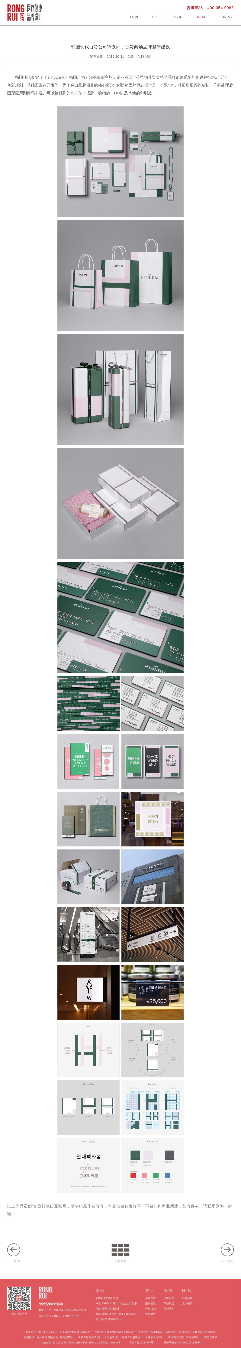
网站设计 (130, 1337)
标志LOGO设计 (48, 1337)
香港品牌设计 (194, 1342)
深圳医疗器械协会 (47, 1342)
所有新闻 (120, 1258)
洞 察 (168, 1296)
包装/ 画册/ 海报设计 (107, 1314)
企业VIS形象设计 (69, 1337)
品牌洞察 (169, 1303)
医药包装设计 (112, 1342)
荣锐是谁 (150, 1303)
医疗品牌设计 (68, 1342)
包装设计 (99, 1337)
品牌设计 (184, 1337)
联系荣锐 (187, 1303)
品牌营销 (210, 1337)
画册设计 (86, 1337)
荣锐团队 (150, 1309)
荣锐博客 (169, 1314)
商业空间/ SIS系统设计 (108, 1324)
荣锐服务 (150, 1319)
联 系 (186, 1296)
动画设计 (171, 1337)
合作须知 (150, 1314)
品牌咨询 (197, 1337)
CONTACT (226, 17)
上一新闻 (13, 1258)
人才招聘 (187, 1309)
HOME (134, 17)
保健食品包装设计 (132, 1342)
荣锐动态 (169, 1309)
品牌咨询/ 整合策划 (106, 1303)
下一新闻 (227, 1258)
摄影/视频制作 (115, 1337)
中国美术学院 (176, 1342)
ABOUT (179, 17)
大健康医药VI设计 (155, 1342)
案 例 (99, 1296)
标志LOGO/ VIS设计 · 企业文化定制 (116, 1309)
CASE (156, 17)
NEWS (201, 17)
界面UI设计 (157, 1337)
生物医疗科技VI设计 (90, 1342)
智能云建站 (210, 1342)
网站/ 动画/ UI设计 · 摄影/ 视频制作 (115, 1319)
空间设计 (143, 1337)
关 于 (149, 1296)
